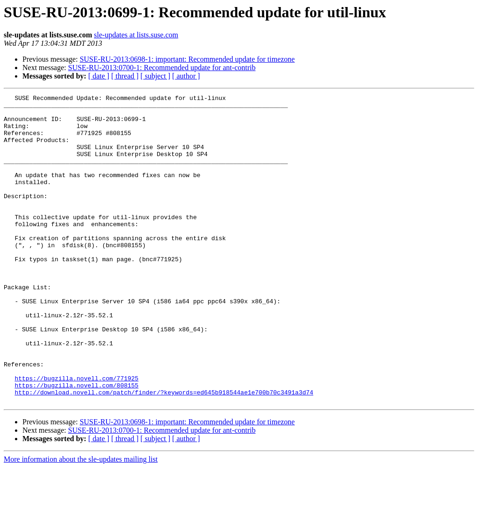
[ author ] (186, 76)
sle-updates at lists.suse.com (136, 35)
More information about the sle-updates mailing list (81, 521)
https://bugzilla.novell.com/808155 (76, 444)
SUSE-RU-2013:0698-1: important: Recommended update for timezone (187, 59)
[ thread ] (125, 76)
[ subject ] (155, 76)
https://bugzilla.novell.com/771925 (76, 435)
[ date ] (98, 76)
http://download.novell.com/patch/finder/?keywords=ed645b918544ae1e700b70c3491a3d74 (163, 452)
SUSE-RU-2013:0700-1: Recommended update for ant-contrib (162, 67)
